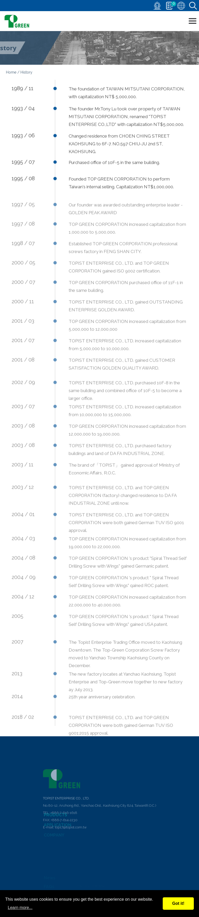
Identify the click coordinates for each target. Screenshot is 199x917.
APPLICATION (57, 827)
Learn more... (20, 907)
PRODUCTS (55, 818)
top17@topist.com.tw (71, 849)
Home (11, 73)
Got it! (178, 903)
